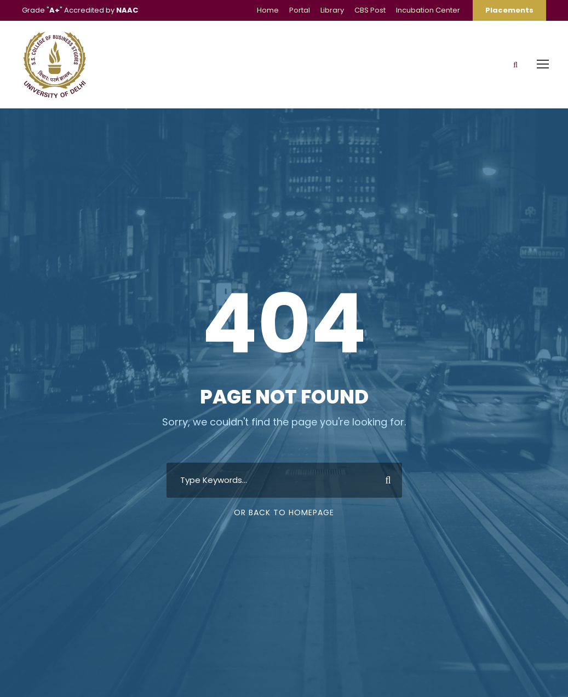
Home (268, 10)
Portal (299, 10)
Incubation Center (428, 10)
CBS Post (370, 10)
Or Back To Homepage (284, 512)
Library (332, 10)
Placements (509, 10)
